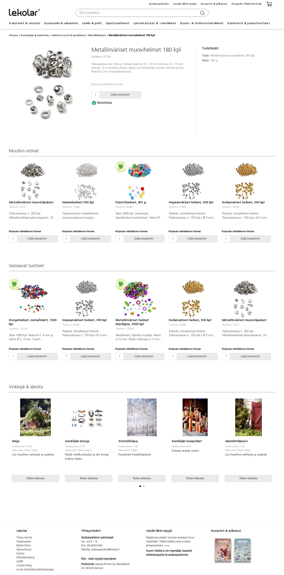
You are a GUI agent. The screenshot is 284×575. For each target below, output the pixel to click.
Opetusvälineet (117, 23)
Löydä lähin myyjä (185, 3)
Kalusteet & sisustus (24, 23)
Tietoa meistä (24, 537)
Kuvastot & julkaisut (214, 3)
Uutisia (20, 553)
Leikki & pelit (92, 23)
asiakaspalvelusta (178, 555)
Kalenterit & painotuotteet (248, 23)
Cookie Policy (24, 565)
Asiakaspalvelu (159, 3)
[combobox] (141, 13)
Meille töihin (23, 545)
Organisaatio (23, 541)
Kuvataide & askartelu (61, 23)
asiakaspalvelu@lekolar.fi (105, 549)
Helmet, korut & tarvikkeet (69, 35)
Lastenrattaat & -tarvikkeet (154, 23)
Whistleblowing (25, 557)
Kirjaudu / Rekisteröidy (247, 3)
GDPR (19, 561)
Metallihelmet (97, 35)
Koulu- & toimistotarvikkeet (202, 23)
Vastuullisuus (24, 549)
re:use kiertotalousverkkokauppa (35, 569)
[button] (140, 486)
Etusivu (13, 35)
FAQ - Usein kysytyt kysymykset (98, 559)
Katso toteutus (35, 478)
